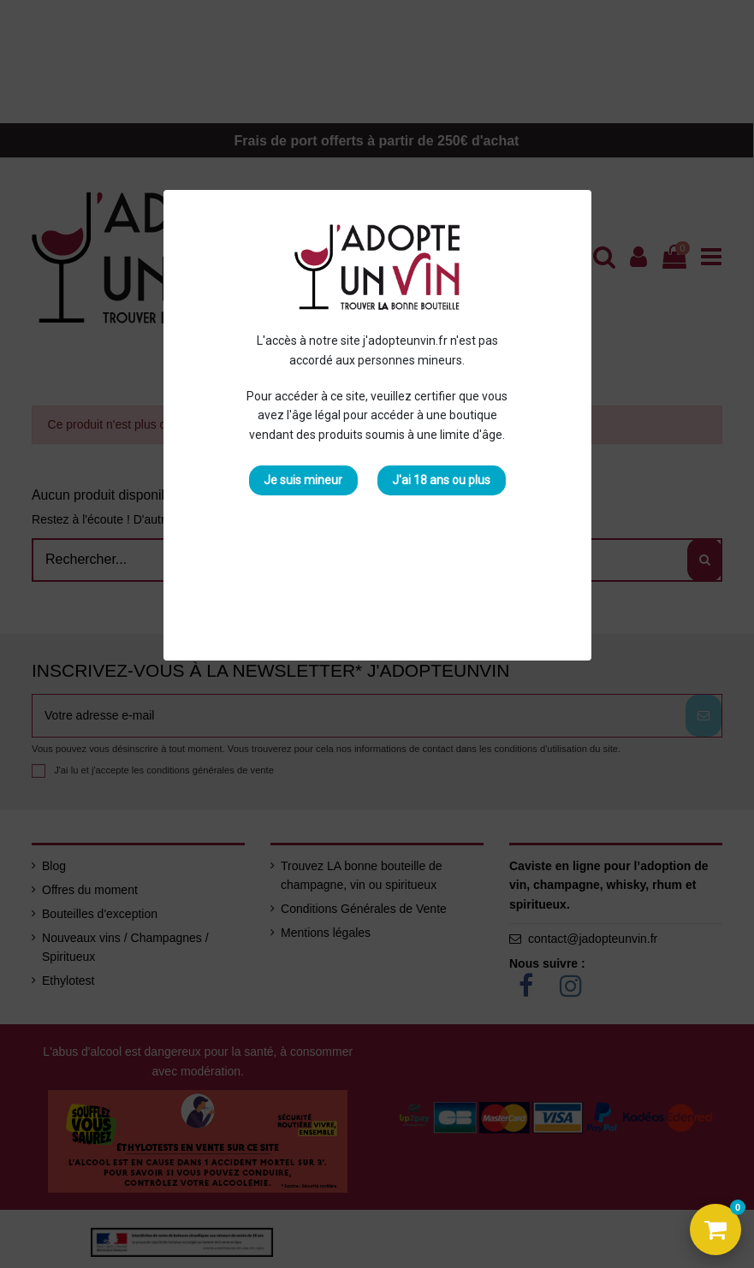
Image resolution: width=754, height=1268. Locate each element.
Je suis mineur (303, 480)
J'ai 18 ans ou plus (441, 480)
